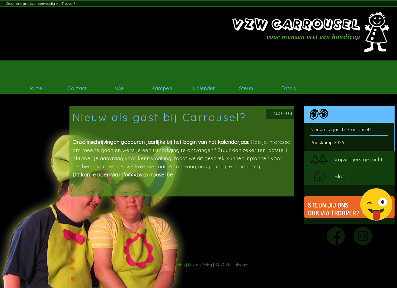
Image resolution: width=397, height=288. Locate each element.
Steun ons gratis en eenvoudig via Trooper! (40, 3)
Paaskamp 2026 (327, 142)
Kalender (204, 88)
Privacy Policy (200, 264)
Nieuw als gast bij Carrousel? (340, 129)
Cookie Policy (173, 264)
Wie (119, 88)
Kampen (161, 88)
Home (34, 88)
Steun (246, 88)
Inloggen (242, 264)
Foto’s (288, 88)
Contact (77, 88)
